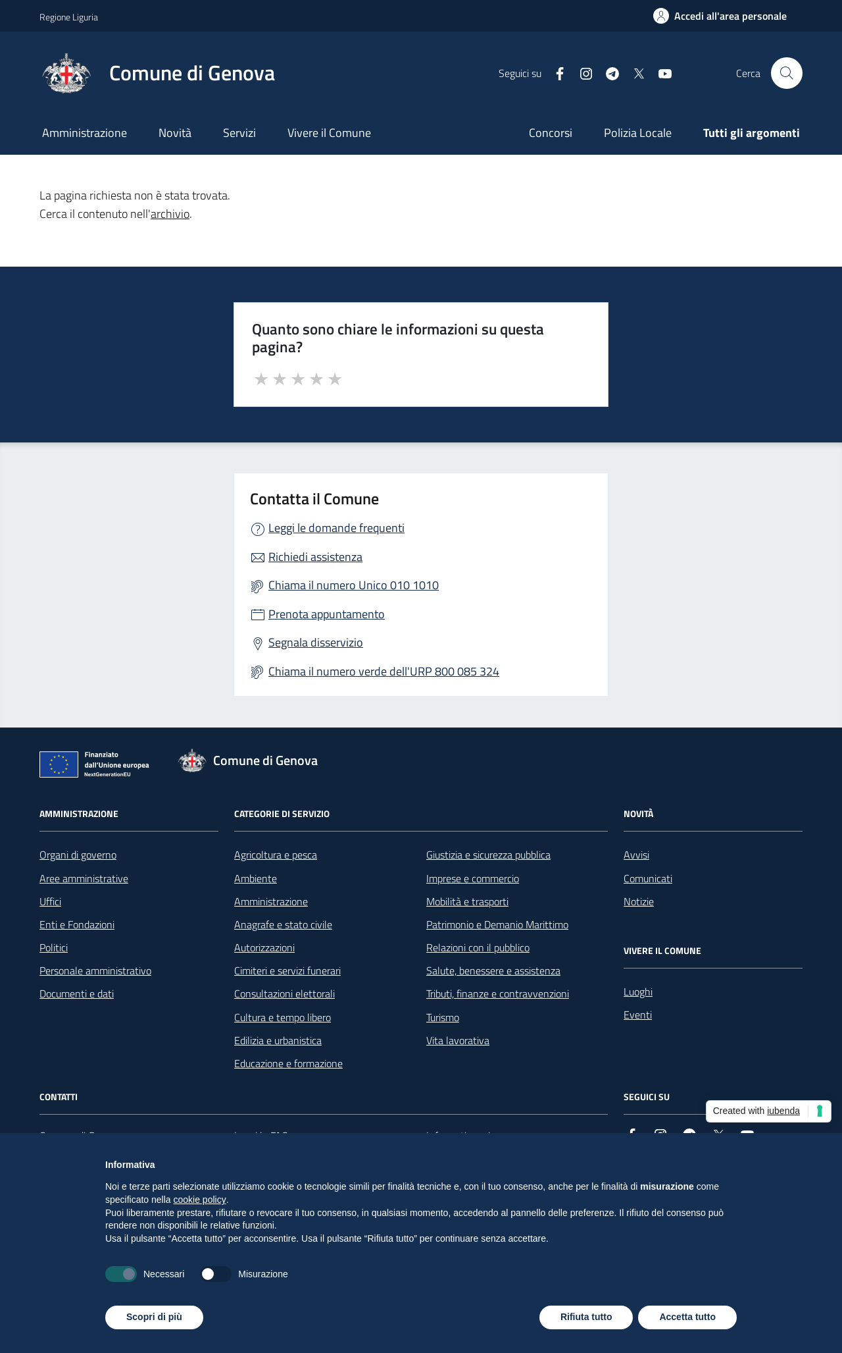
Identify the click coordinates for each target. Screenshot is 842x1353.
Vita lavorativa (457, 1040)
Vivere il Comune (329, 133)
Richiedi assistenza (315, 557)
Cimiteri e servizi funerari (287, 970)
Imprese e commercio (472, 878)
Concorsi (550, 133)
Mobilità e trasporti (467, 901)
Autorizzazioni (264, 947)
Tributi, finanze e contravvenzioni (497, 993)
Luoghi (638, 991)
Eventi (638, 1014)
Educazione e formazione (288, 1063)
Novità (175, 133)
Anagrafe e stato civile (283, 924)
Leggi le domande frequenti (336, 528)
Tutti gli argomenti (751, 133)
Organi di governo (77, 854)
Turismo (442, 1017)
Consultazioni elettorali (284, 993)
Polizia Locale (638, 133)
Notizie (639, 901)
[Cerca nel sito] (787, 73)
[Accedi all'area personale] (720, 16)
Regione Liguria (68, 17)
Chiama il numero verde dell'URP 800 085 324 (383, 671)
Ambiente (255, 878)
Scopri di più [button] (154, 1317)
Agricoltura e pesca (275, 854)
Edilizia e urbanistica (278, 1040)
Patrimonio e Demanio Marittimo (497, 924)
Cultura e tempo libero (282, 1017)
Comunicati (648, 878)
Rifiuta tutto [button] (586, 1317)
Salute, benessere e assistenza (493, 970)
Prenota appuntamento (326, 614)
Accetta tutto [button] (687, 1317)
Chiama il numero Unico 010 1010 (353, 585)
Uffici (50, 901)
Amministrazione (84, 133)
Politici (53, 947)
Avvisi (636, 854)
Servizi (239, 133)
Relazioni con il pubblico (478, 947)
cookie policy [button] (200, 1199)
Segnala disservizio (315, 642)
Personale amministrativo (95, 970)
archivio (170, 214)
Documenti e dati (76, 993)
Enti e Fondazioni (76, 924)
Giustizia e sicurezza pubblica (488, 854)
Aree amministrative (83, 878)
